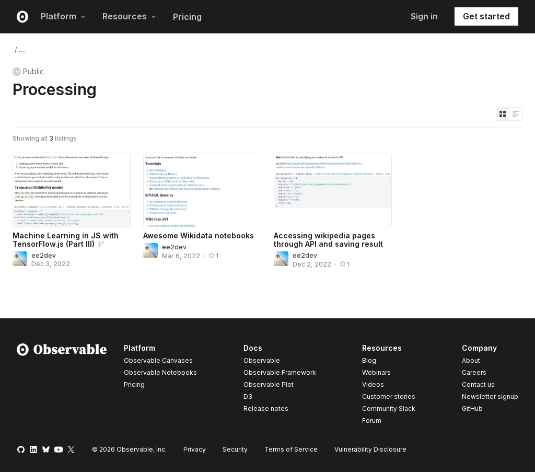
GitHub (472, 408)
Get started (486, 16)
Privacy (194, 449)
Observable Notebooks (160, 372)
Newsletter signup (490, 396)
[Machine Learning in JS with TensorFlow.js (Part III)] (72, 190)
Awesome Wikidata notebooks (198, 235)
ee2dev (43, 255)
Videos (373, 384)
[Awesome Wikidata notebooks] (202, 190)
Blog (369, 360)
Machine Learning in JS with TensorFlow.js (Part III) (66, 239)
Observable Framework (279, 372)
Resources (129, 16)
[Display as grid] (502, 114)
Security (235, 449)
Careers (474, 372)
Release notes (265, 408)
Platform (63, 16)
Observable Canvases (158, 360)
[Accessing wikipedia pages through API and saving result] (333, 190)
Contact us (478, 384)
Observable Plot (268, 384)
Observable (261, 360)
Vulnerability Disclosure (370, 449)
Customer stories (388, 396)
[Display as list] (515, 114)
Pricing (187, 16)
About (471, 360)
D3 (247, 396)
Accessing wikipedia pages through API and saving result (328, 239)
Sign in (424, 16)
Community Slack (388, 408)
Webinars (376, 372)
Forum (371, 420)
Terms (291, 449)
